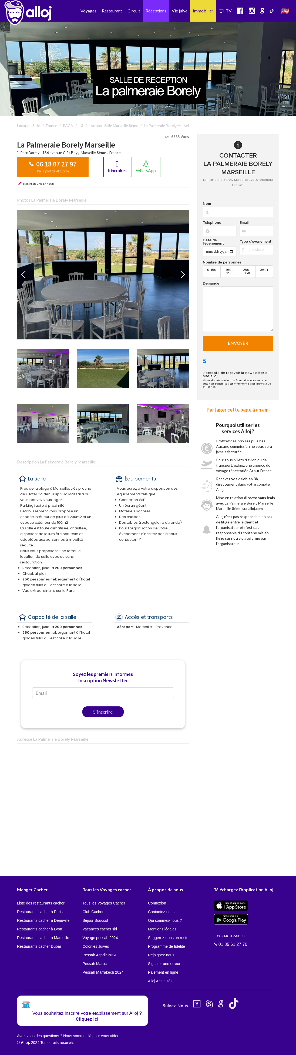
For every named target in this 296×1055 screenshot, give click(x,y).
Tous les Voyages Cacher (104, 903)
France (115, 152)
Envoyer (238, 343)
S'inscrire (103, 712)
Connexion (157, 903)
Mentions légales (162, 929)
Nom (207, 203)
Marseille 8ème (93, 152)
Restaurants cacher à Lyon (39, 929)
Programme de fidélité (166, 946)
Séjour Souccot (95, 920)
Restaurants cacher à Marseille (43, 938)
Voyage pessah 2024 (100, 938)
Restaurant (112, 10)
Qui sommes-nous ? (165, 920)
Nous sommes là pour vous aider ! (91, 1036)
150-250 (229, 271)
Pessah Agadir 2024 (99, 955)
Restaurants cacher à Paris (40, 912)
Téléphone (212, 222)
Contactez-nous (161, 912)
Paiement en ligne (163, 972)
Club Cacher (93, 912)
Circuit (133, 10)
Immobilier (203, 10)
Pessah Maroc (95, 963)
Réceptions (156, 10)
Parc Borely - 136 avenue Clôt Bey (49, 152)
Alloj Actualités (160, 981)
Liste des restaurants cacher (41, 903)
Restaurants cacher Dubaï (39, 946)
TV (225, 10)
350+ (264, 270)
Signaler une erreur (164, 963)
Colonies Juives (96, 946)
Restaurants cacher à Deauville (43, 920)
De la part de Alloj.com (53, 171)
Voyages (88, 10)
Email (244, 222)
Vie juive (179, 10)
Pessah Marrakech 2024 (103, 972)
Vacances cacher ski (100, 929)
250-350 (247, 271)
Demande (211, 283)
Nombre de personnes (222, 262)
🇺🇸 (285, 11)
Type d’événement (255, 241)
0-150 (211, 270)
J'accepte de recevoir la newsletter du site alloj (236, 374)
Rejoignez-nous (161, 955)
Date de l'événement (213, 242)
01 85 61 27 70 (231, 940)
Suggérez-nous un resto (168, 938)
